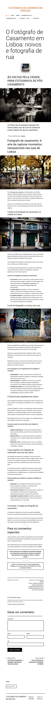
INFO (28, 18)
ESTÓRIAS (22, 18)
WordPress (39, 698)
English (23, 136)
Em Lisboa (39, 580)
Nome (9, 633)
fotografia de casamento (29, 283)
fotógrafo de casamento (17, 192)
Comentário (10, 619)
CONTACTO (36, 18)
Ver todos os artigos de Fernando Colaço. (16, 604)
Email (28, 633)
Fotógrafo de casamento (38, 583)
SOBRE (18, 15)
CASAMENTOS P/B (11, 18)
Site (8, 641)
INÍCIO (12, 15)
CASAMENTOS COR (26, 15)
